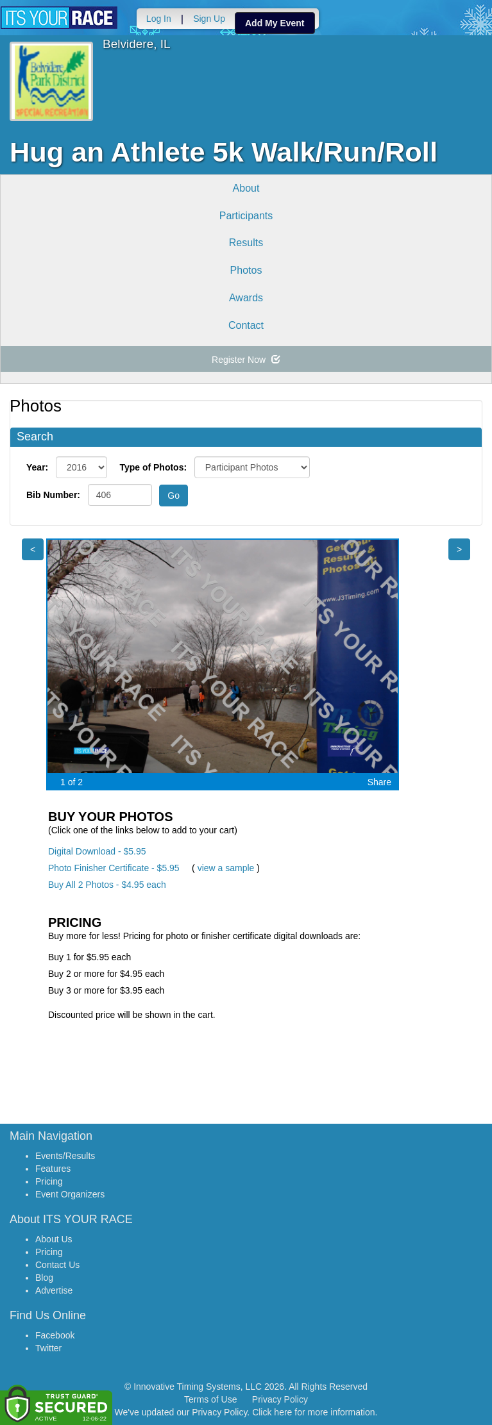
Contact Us (57, 1265)
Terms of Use (210, 1399)
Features (53, 1168)
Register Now (246, 359)
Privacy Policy (280, 1399)
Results (246, 242)
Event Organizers (70, 1194)
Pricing (49, 1181)
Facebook (54, 1335)
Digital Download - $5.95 (97, 851)
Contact (246, 325)
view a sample (226, 868)
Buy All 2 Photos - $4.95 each (107, 884)
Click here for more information (313, 1412)
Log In (158, 18)
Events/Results (65, 1156)
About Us (53, 1239)
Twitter (48, 1348)
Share (379, 782)
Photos (246, 270)
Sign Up (208, 18)
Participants (246, 215)
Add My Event (274, 23)
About (246, 188)
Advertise (53, 1290)
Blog (44, 1277)
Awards (246, 297)
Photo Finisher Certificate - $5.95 (114, 868)
